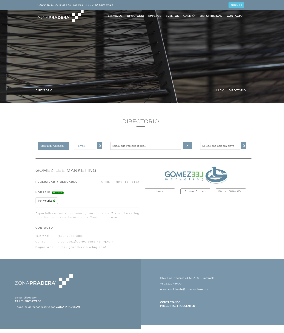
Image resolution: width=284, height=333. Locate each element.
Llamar (160, 191)
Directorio (135, 15)
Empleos (154, 15)
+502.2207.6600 (47, 4)
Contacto (234, 15)
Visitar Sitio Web (230, 191)
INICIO (220, 90)
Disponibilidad (211, 15)
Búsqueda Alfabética (53, 145)
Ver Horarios (47, 200)
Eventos (172, 15)
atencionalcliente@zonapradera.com (184, 289)
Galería (189, 15)
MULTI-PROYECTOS (28, 301)
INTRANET (236, 5)
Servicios (115, 15)
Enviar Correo (195, 191)
